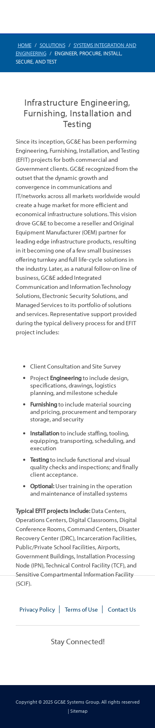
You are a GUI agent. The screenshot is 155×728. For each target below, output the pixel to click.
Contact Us (122, 609)
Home (24, 45)
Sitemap (79, 711)
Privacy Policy (37, 609)
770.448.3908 (105, 17)
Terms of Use (81, 609)
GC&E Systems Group (76, 702)
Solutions (52, 45)
